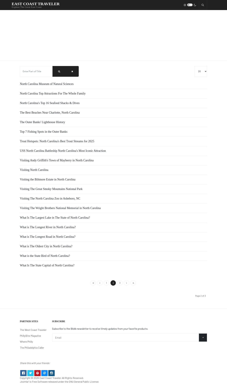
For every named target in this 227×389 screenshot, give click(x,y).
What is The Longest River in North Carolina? (48, 227)
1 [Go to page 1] (106, 283)
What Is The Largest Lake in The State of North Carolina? (55, 217)
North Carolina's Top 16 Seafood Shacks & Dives (50, 103)
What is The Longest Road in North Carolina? (47, 236)
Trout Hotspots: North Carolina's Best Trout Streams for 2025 (57, 141)
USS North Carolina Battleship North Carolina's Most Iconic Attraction (63, 150)
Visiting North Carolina (34, 170)
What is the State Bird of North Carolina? (45, 255)
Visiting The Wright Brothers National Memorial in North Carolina (60, 208)
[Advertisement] (113, 35)
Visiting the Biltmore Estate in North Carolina (47, 179)
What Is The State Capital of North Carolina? (47, 265)
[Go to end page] (133, 283)
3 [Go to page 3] (120, 283)
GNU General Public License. (84, 384)
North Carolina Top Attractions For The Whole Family (53, 93)
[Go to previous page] (99, 283)
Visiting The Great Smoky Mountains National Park (51, 189)
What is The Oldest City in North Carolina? (46, 246)
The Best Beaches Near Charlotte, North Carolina (50, 112)
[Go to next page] (126, 283)
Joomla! (24, 384)
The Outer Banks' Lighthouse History (42, 122)
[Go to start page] (93, 283)
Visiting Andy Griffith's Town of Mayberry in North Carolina (57, 160)
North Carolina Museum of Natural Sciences (47, 84)
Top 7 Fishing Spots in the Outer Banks (43, 131)
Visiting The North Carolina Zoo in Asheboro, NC (50, 198)
